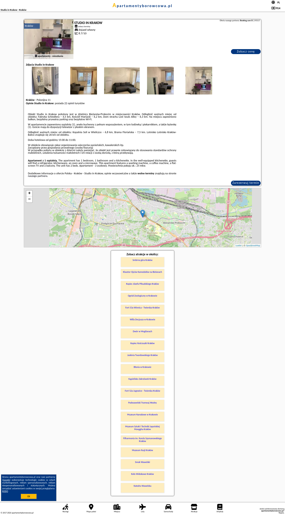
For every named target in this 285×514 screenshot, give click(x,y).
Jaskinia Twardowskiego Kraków (142, 355)
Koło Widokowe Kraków (142, 474)
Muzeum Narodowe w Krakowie (142, 414)
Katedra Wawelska (142, 485)
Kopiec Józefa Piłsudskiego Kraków (142, 283)
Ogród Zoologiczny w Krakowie (142, 295)
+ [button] (29, 193)
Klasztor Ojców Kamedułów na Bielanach (142, 272)
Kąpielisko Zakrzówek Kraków (142, 379)
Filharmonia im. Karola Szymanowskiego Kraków (142, 439)
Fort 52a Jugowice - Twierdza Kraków (142, 390)
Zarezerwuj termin (245, 183)
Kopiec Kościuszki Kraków (142, 343)
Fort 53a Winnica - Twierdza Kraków (142, 307)
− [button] (29, 199)
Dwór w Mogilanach (142, 331)
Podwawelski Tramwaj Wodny (142, 402)
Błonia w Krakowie (142, 367)
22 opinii (69, 103)
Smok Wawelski (142, 462)
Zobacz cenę (246, 51)
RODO (5, 491)
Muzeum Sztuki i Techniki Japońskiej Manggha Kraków (142, 428)
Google (6, 480)
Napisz (281, 512)
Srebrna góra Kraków (143, 260)
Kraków (29, 26)
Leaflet (238, 245)
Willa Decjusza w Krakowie (142, 319)
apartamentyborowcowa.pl (142, 5)
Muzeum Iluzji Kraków (142, 450)
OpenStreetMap (253, 245)
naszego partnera (37, 176)
